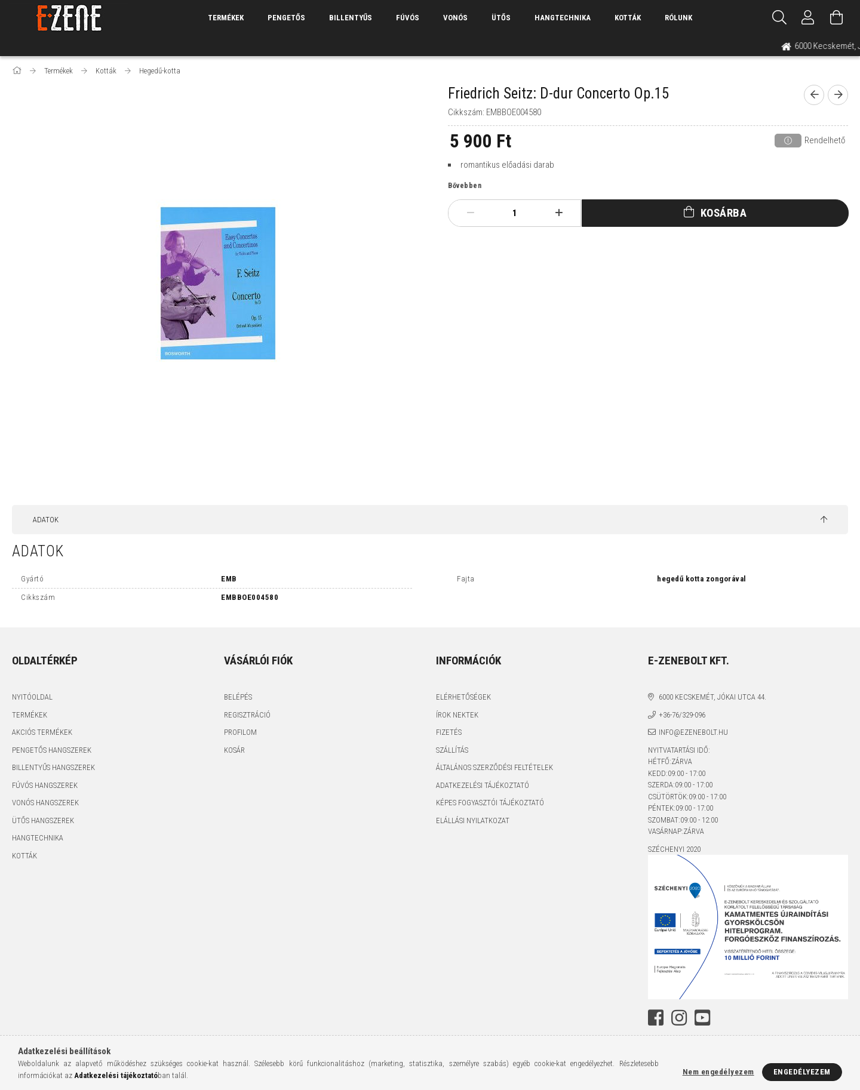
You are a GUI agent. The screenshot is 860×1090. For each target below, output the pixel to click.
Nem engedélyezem (718, 1071)
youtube (702, 1018)
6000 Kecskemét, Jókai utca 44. (712, 696)
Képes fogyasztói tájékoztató (490, 802)
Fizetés (449, 732)
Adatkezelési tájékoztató (482, 785)
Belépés (238, 696)
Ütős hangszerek (43, 820)
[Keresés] (779, 18)
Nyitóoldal (32, 696)
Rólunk (678, 17)
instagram (679, 1018)
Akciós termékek (42, 732)
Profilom (240, 732)
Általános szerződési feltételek (494, 767)
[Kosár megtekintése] (836, 18)
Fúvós (407, 17)
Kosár (234, 750)
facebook (656, 1018)
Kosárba (724, 213)
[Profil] (808, 18)
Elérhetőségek (463, 696)
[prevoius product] (814, 95)
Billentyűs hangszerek (53, 767)
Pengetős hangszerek (51, 750)
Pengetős (286, 17)
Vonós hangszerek (45, 802)
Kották (628, 17)
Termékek (29, 714)
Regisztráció (247, 714)
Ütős (501, 17)
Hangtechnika (563, 17)
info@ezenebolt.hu (693, 732)
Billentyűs (350, 17)
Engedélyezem (802, 1071)
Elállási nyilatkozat (472, 820)
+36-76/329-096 (682, 714)
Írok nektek (457, 714)
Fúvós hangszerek (45, 785)
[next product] (838, 95)
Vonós (455, 17)
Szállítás (452, 750)
